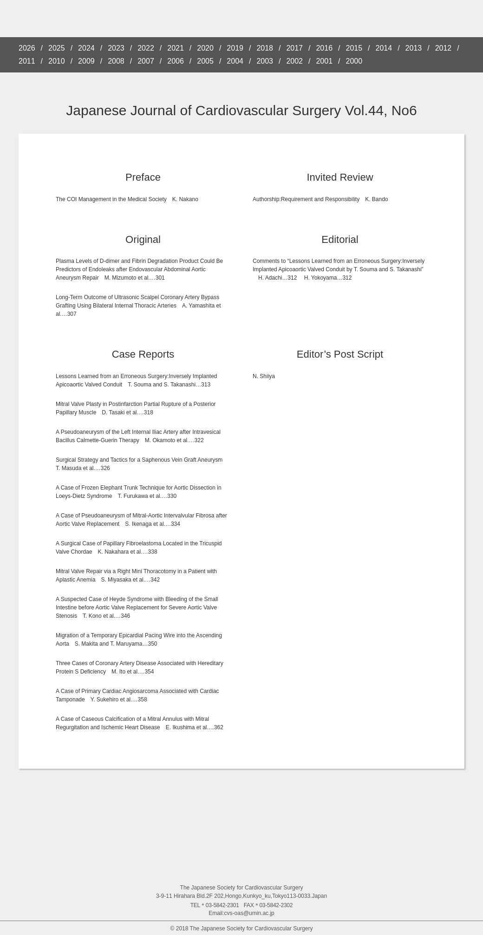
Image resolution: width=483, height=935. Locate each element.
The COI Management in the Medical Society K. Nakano (127, 199)
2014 (384, 48)
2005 (205, 61)
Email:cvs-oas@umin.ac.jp (241, 913)
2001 (324, 61)
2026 (27, 48)
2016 (324, 48)
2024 (86, 48)
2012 (443, 48)
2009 (86, 61)
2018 (264, 48)
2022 (145, 48)
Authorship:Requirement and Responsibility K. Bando (320, 199)
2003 (264, 61)
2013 (413, 48)
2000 (354, 61)
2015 (354, 48)
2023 (116, 48)
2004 (235, 61)
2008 (116, 61)
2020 (205, 48)
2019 (235, 48)
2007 (145, 61)
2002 (294, 61)
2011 (27, 61)
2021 (175, 48)
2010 (56, 61)
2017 (294, 48)
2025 (56, 48)
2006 (175, 61)
